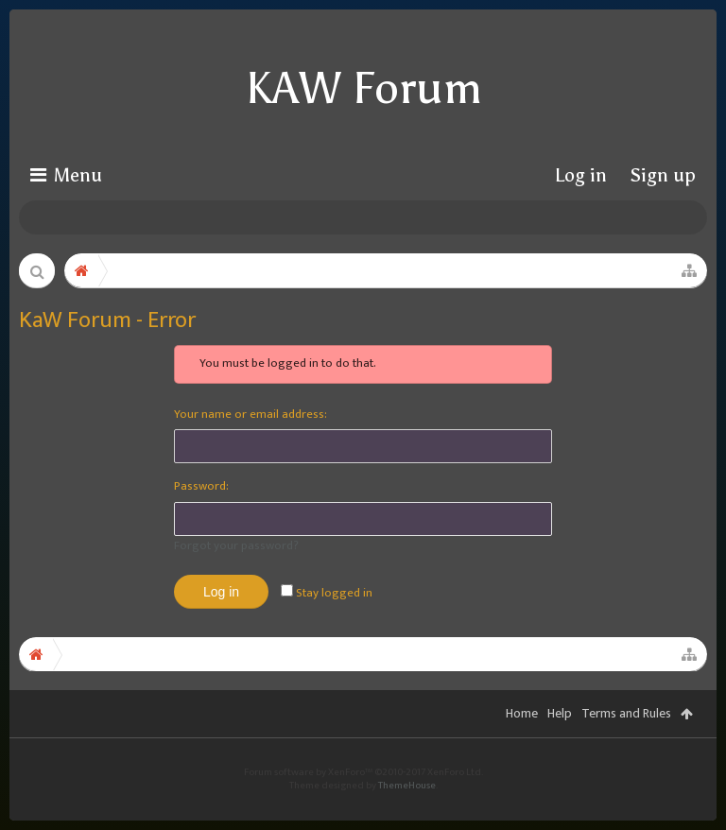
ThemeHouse (407, 813)
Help (559, 741)
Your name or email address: (250, 414)
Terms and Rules (626, 741)
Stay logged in (326, 592)
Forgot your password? (236, 545)
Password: (201, 486)
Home (522, 741)
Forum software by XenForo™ (363, 800)
